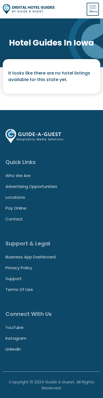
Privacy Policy (18, 268)
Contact (14, 219)
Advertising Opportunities (31, 186)
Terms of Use (19, 289)
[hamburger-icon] (93, 9)
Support (13, 278)
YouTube (14, 327)
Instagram (15, 338)
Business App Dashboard (30, 257)
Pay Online (15, 208)
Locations (15, 197)
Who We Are (18, 175)
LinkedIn (13, 349)
